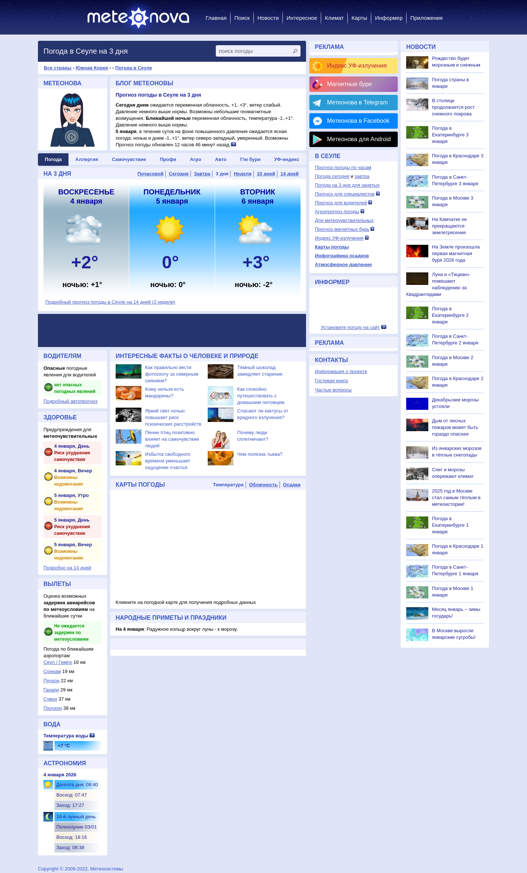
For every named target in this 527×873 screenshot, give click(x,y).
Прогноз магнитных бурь (342, 229)
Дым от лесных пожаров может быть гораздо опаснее (455, 427)
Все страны (57, 68)
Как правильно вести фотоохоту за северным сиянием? (171, 374)
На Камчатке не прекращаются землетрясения (449, 226)
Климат (334, 18)
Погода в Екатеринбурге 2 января (450, 315)
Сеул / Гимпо (57, 662)
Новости (268, 18)
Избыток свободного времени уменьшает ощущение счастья (167, 460)
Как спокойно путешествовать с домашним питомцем (260, 395)
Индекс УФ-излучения (357, 65)
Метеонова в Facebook (358, 121)
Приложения (426, 18)
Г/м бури (250, 159)
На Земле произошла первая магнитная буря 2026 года (456, 253)
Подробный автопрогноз (70, 401)
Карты (359, 18)
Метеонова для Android (359, 139)
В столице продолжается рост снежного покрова (453, 107)
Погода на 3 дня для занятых (347, 185)
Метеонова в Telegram (357, 102)
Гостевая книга (331, 380)
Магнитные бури (349, 84)
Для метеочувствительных (344, 220)
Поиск (242, 18)
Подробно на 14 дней (67, 567)
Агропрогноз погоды (337, 211)
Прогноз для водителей (341, 202)
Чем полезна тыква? (259, 454)
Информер (389, 18)
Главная (215, 18)
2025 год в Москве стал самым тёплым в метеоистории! (456, 497)
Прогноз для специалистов (345, 194)
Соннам (52, 671)
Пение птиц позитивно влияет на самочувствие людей (172, 439)
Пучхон (51, 680)
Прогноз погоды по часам (343, 167)
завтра (362, 176)
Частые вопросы (333, 390)
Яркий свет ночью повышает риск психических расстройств (173, 417)
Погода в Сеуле (133, 68)
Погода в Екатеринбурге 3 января (450, 134)
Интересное (302, 18)
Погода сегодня (332, 176)
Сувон (50, 699)
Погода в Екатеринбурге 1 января (450, 525)
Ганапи (51, 690)
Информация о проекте (341, 371)
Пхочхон (52, 708)
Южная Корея (92, 68)
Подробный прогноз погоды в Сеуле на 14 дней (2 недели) (110, 302)
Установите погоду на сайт (350, 327)
